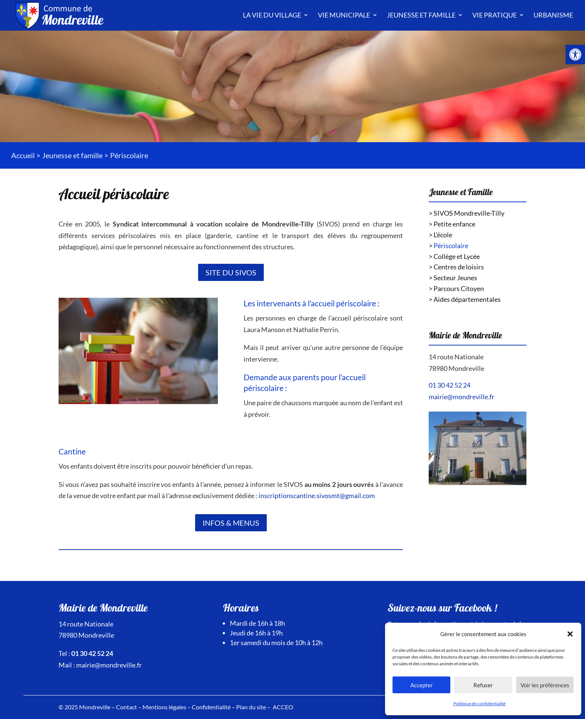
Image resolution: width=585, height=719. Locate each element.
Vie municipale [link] (344, 15)
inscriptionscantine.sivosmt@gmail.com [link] (317, 495)
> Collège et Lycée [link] (454, 256)
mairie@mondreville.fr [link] (461, 397)
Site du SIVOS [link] (231, 272)
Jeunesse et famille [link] (421, 15)
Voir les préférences (544, 685)
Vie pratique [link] (494, 15)
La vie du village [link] (272, 15)
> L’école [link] (440, 235)
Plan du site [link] (251, 706)
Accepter (421, 685)
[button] (570, 634)
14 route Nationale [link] (456, 357)
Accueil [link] (23, 155)
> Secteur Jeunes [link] (453, 277)
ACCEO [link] (283, 706)
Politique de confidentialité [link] (479, 703)
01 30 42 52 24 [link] (449, 385)
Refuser (483, 685)
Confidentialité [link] (211, 706)
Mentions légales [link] (164, 706)
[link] (575, 54)
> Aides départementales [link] (465, 299)
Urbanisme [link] (553, 15)
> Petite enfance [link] (452, 224)
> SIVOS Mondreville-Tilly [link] (466, 213)
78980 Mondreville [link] (456, 368)
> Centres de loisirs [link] (456, 267)
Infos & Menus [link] (231, 522)
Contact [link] (126, 706)
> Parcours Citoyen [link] (456, 288)
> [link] (448, 245)
